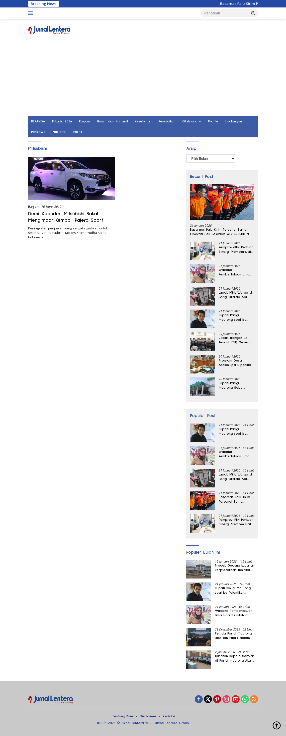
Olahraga (189, 121)
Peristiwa (38, 132)
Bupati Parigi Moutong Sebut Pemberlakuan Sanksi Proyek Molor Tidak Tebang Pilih (235, 385)
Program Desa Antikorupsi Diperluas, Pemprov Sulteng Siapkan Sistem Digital (236, 363)
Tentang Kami (123, 716)
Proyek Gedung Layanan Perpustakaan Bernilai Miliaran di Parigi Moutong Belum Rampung (236, 568)
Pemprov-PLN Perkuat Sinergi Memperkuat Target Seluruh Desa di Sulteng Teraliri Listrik (236, 250)
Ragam (84, 121)
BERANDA (38, 121)
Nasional (59, 132)
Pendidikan (167, 121)
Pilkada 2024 (62, 121)
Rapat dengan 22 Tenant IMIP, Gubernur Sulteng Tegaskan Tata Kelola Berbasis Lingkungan (236, 340)
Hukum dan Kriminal (112, 121)
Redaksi (169, 716)
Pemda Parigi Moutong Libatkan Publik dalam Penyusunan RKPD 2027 (233, 636)
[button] (253, 13)
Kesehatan (143, 121)
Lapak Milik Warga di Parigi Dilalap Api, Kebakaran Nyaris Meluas (236, 295)
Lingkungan (233, 121)
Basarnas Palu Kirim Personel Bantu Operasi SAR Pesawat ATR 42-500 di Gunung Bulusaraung (220, 232)
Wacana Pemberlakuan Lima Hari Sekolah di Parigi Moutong (236, 272)
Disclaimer (148, 716)
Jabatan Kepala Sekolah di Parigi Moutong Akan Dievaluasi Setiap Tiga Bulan (235, 658)
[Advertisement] (143, 79)
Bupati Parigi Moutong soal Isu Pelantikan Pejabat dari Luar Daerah (234, 318)
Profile (213, 121)
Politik (77, 132)
